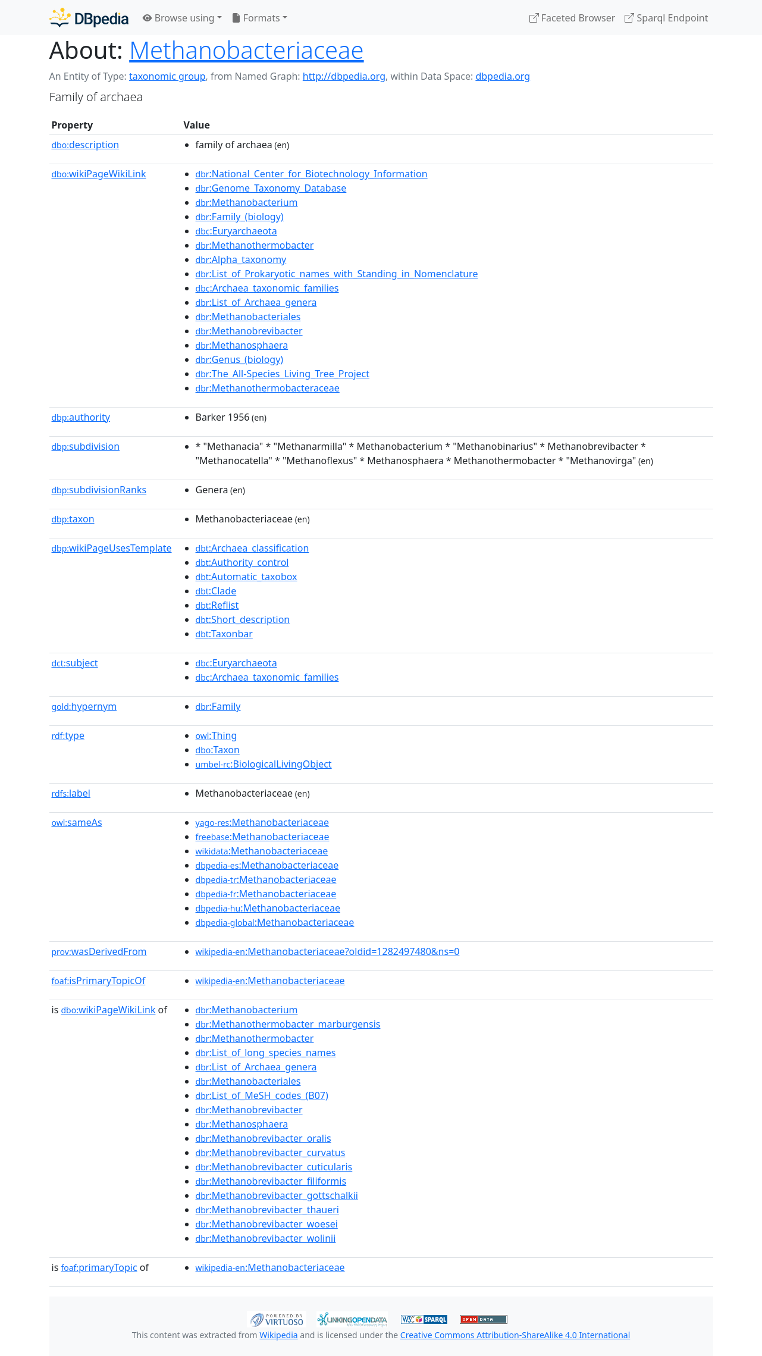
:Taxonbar (224, 633)
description (86, 144)
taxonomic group (167, 76)
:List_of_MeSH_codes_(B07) (262, 1095)
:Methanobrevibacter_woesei (267, 1223)
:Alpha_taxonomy (241, 259)
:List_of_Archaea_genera (256, 302)
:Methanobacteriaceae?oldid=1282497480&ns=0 (328, 951)
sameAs (77, 822)
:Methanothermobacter (255, 245)
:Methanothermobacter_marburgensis (288, 1024)
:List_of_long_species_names (266, 1052)
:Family (218, 706)
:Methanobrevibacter (249, 330)
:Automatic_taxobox (246, 576)
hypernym (84, 706)
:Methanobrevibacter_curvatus (271, 1152)
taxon (73, 518)
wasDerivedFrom (99, 951)
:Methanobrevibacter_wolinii (266, 1238)
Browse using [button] (179, 17)
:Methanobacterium (247, 202)
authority (81, 417)
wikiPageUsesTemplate (112, 548)
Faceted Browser (572, 17)
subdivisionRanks (99, 489)
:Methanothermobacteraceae (268, 387)
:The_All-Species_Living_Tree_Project (283, 373)
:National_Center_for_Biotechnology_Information (312, 173)
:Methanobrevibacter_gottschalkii (277, 1195)
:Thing (216, 735)
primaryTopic (99, 1267)
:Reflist (217, 605)
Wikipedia (278, 1335)
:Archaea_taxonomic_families (267, 288)
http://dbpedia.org (344, 76)
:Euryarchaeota (236, 230)
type (68, 735)
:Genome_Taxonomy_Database (271, 188)
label (71, 793)
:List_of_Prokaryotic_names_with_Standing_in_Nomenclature (337, 273)
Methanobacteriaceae (246, 49)
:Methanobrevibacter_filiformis (271, 1181)
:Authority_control (242, 562)
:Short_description (243, 619)
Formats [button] (255, 17)
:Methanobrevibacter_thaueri (267, 1209)
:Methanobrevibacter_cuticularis (274, 1166)
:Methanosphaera (242, 345)
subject (75, 662)
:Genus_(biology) (240, 359)
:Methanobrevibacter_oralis (263, 1138)
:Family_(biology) (240, 216)
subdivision (86, 446)
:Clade (216, 590)
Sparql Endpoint (666, 17)
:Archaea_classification (252, 548)
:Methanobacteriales (248, 316)
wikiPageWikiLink (99, 173)
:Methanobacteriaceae (262, 822)
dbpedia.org (502, 76)
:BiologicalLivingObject (264, 764)
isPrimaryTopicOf (99, 980)
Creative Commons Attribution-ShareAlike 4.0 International (515, 1335)
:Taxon (218, 749)
